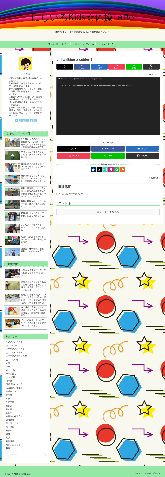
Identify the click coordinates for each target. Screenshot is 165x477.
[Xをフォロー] (99, 169)
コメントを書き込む (108, 212)
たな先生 (25, 74)
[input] (25, 454)
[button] (151, 67)
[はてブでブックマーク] (99, 67)
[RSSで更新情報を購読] (122, 169)
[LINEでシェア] (134, 67)
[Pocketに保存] (116, 67)
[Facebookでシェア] (82, 67)
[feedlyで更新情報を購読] (116, 169)
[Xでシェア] (64, 67)
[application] (108, 106)
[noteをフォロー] (105, 169)
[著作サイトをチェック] (93, 169)
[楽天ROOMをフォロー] (111, 169)
